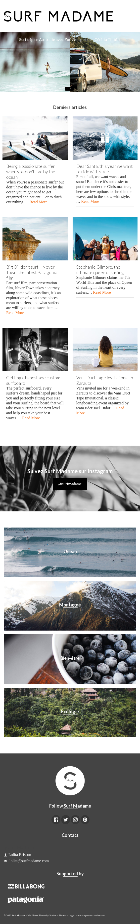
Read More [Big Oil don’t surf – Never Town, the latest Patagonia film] (15, 313)
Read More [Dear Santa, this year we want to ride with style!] (90, 201)
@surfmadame (70, 484)
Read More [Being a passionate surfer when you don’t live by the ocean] (38, 202)
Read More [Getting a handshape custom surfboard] (31, 418)
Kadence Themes (58, 915)
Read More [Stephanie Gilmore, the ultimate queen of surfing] (102, 292)
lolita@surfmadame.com (26, 861)
